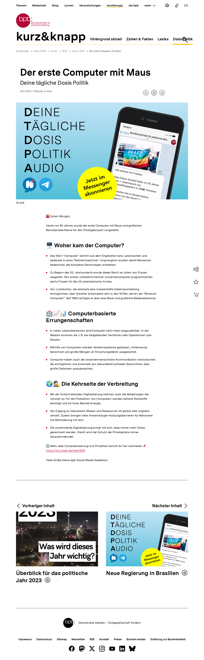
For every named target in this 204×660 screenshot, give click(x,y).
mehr (149, 5)
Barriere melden (136, 639)
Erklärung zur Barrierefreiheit (168, 639)
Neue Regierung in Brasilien (143, 573)
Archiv (54, 51)
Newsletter (78, 639)
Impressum (25, 639)
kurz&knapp (22, 51)
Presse (118, 639)
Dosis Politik (39, 51)
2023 (64, 51)
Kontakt (104, 639)
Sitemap (62, 639)
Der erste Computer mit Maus (105, 51)
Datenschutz (44, 639)
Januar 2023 (78, 51)
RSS (92, 639)
